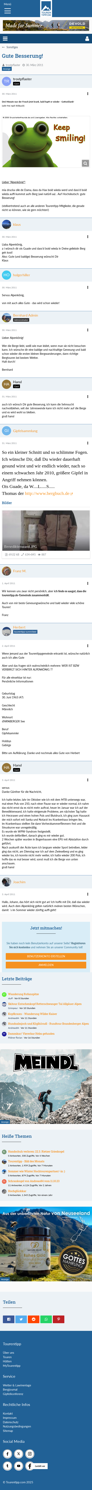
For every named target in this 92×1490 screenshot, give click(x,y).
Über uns (8, 1352)
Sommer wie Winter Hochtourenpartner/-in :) (36, 1171)
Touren (7, 1357)
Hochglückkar (17, 1191)
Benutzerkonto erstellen (46, 956)
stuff (10, 998)
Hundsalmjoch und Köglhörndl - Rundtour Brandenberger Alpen (48, 1023)
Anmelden (46, 965)
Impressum (10, 1417)
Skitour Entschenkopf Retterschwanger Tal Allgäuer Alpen (45, 1004)
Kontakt (8, 1413)
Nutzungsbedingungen (17, 1426)
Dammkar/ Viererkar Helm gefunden (31, 1033)
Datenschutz (10, 1422)
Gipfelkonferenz (13, 1394)
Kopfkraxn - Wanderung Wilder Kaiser (32, 1014)
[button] (5, 39)
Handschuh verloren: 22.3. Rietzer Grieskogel (36, 1151)
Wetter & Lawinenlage (17, 1385)
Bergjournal (10, 1389)
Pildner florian (15, 1037)
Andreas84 (13, 1018)
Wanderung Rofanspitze (23, 994)
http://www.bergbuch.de (47, 493)
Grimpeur (13, 1008)
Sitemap (8, 1430)
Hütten (7, 1361)
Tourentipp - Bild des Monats (26, 1161)
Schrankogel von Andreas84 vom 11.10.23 (34, 1181)
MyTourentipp (11, 1365)
